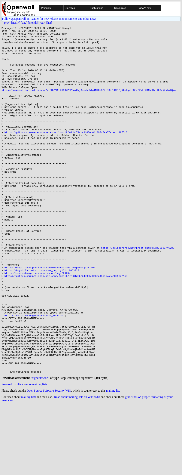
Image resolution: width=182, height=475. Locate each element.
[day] (24, 22)
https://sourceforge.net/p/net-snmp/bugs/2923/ (37, 322)
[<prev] (6, 22)
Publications (96, 8)
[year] (42, 22)
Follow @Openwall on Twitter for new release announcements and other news (49, 18)
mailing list (113, 460)
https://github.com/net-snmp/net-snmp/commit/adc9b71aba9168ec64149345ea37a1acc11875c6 (66, 153)
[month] (33, 22)
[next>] (15, 22)
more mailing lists (36, 454)
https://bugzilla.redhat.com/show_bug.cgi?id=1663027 (42, 319)
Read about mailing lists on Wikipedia (77, 466)
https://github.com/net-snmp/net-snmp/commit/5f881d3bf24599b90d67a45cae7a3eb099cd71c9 (66, 326)
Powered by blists (12, 454)
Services (70, 8)
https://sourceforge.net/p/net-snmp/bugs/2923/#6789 (137, 292)
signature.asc (40, 447)
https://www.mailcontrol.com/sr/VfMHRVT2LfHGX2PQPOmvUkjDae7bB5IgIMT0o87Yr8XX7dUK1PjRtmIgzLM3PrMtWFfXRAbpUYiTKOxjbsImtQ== (89, 103)
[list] (49, 22)
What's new (145, 8)
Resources (120, 8)
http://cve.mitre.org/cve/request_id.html (34, 373)
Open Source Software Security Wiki (49, 460)
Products (46, 8)
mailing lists (28, 466)
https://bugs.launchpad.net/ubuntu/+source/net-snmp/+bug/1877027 (51, 316)
